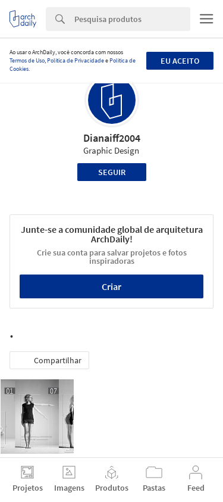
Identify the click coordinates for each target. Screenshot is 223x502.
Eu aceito (180, 60)
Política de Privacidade (75, 60)
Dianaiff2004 (111, 138)
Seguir (111, 172)
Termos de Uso (27, 60)
